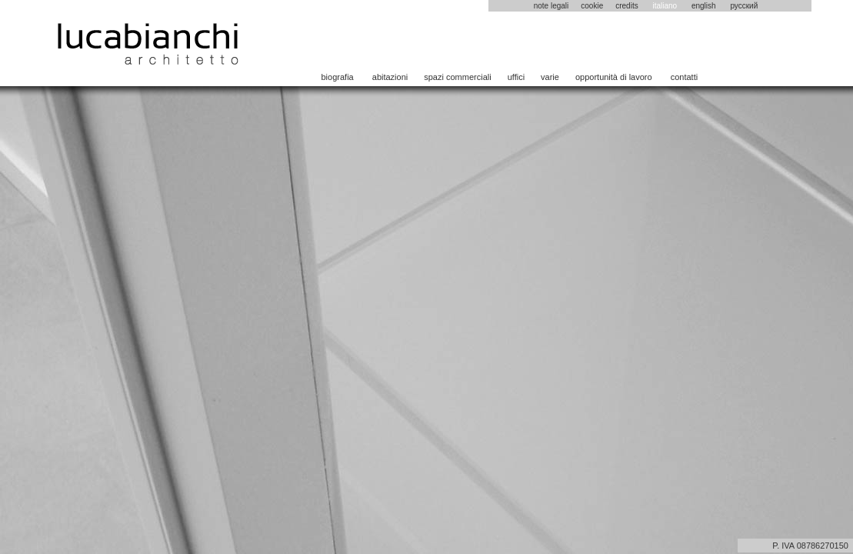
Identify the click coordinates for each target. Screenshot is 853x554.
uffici (516, 77)
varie (550, 77)
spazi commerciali (457, 77)
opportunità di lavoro (613, 77)
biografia (338, 77)
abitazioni (390, 77)
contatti (684, 77)
